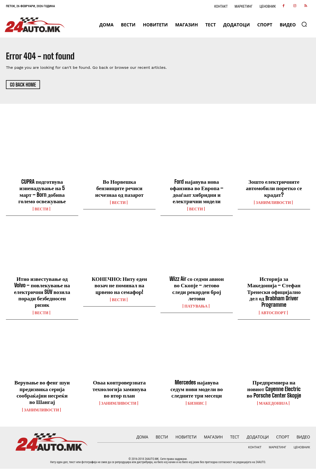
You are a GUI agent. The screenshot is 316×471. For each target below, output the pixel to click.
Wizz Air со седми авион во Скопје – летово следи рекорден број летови (196, 290)
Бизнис (196, 405)
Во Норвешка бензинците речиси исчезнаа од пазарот (119, 190)
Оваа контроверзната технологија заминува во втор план (119, 391)
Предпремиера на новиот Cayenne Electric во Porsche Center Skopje (274, 391)
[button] (304, 24)
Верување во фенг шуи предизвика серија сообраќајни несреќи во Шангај (42, 394)
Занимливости (273, 204)
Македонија (273, 405)
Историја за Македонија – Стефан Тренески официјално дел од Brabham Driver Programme (274, 293)
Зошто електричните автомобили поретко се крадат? (274, 190)
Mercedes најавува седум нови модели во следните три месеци (196, 391)
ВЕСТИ (41, 211)
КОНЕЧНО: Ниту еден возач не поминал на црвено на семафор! (119, 287)
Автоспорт (273, 315)
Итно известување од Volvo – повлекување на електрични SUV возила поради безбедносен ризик (42, 293)
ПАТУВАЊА (196, 308)
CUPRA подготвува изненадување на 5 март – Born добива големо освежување (42, 193)
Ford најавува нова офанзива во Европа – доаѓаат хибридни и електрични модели (196, 193)
